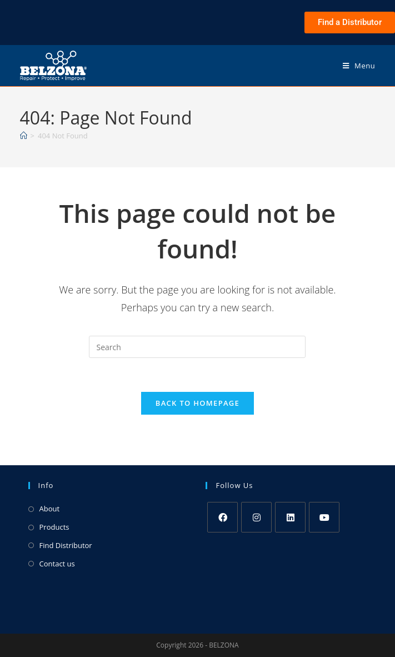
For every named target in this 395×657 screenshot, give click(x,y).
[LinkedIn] (290, 517)
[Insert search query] (197, 347)
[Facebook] (222, 517)
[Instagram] (256, 517)
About (49, 509)
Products (54, 527)
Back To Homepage (197, 403)
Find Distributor (65, 545)
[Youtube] (324, 517)
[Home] (23, 136)
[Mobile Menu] (359, 66)
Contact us (57, 564)
